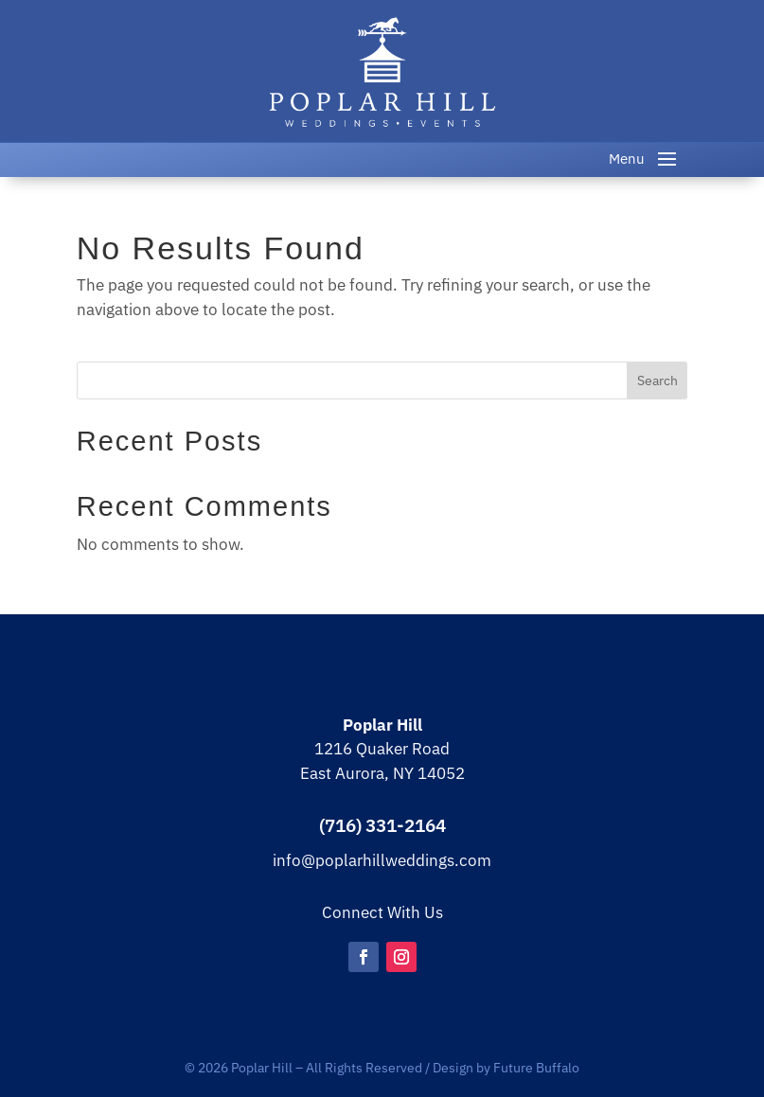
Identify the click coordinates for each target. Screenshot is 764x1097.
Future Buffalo (536, 1067)
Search (657, 380)
